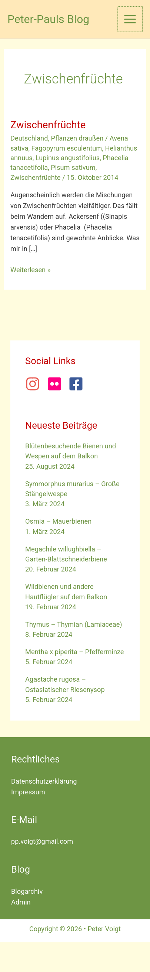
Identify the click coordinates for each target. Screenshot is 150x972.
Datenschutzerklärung (44, 781)
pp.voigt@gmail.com (42, 841)
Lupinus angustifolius (68, 158)
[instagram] (35, 383)
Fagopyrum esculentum (66, 148)
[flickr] (57, 383)
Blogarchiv (27, 891)
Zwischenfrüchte (48, 125)
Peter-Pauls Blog (48, 19)
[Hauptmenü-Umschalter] (130, 19)
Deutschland (29, 138)
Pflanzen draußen (77, 138)
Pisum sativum (73, 167)
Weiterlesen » (30, 269)
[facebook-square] (78, 383)
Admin (21, 902)
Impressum (28, 792)
